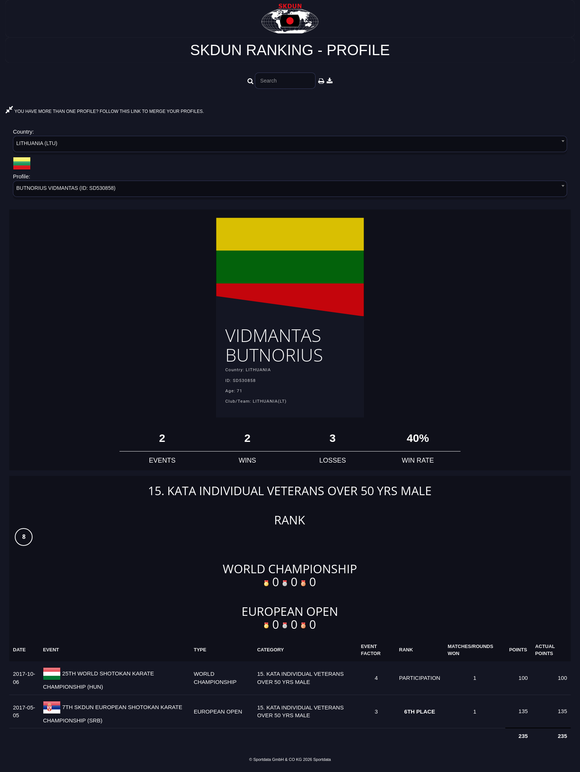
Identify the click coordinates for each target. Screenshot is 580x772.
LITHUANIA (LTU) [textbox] (36, 143)
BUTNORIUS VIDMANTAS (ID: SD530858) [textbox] (65, 188)
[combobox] (290, 145)
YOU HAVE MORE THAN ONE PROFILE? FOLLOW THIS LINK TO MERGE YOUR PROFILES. (105, 111)
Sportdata (322, 759)
